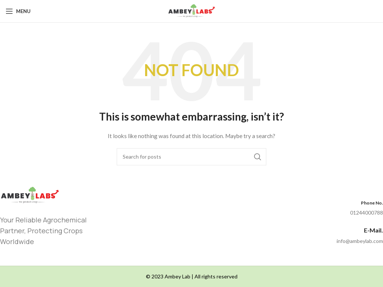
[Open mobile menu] (18, 11)
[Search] (191, 156)
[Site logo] (191, 10)
